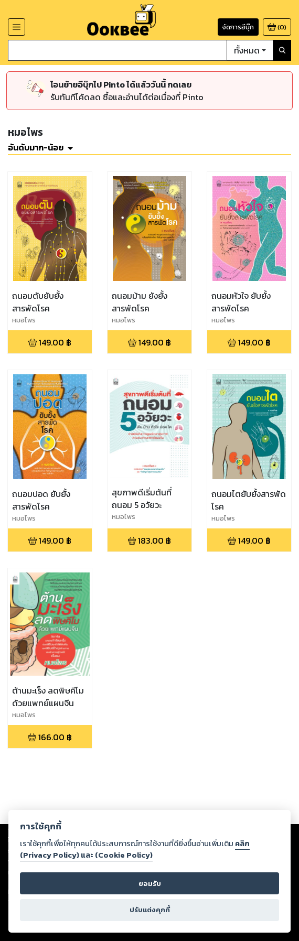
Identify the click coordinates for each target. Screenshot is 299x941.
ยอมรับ (149, 884)
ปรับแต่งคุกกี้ (150, 910)
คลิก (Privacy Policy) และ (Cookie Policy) (135, 849)
